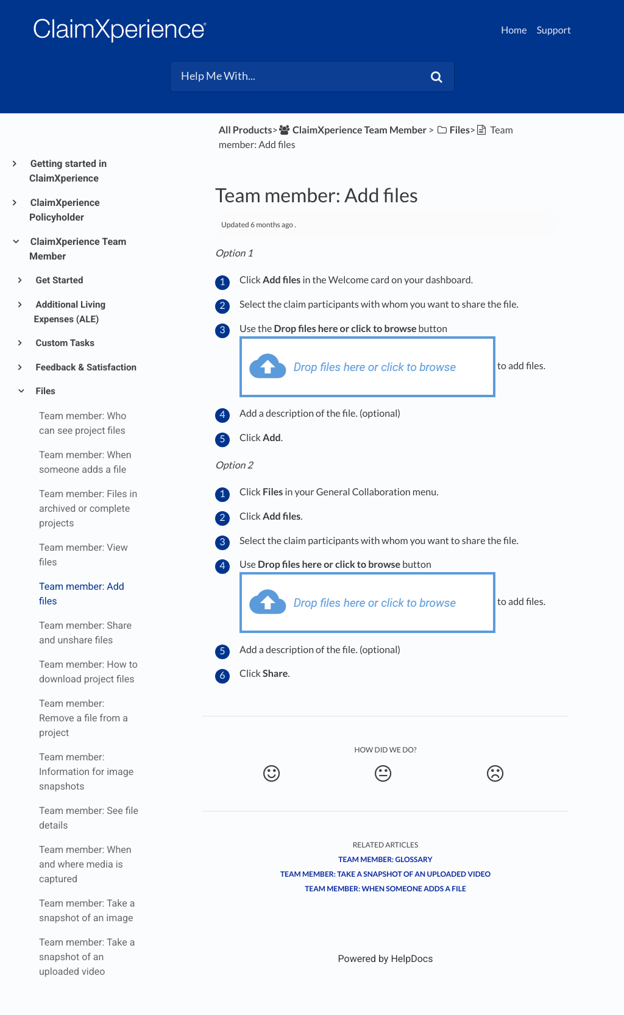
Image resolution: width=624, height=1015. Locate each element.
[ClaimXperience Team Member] (352, 130)
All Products (245, 130)
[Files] (452, 130)
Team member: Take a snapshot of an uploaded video (385, 874)
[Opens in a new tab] (385, 958)
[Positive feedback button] (271, 774)
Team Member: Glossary (385, 859)
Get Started (58, 280)
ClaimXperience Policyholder (64, 210)
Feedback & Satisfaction (85, 367)
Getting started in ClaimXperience (68, 171)
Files (44, 391)
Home (514, 30)
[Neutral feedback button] (383, 774)
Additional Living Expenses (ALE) (70, 312)
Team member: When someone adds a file (385, 888)
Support (554, 30)
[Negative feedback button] (495, 774)
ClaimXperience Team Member (77, 249)
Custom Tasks (64, 343)
